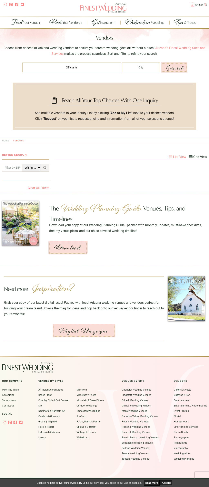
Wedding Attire (182, 453)
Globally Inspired (47, 421)
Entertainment (182, 400)
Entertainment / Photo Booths (190, 405)
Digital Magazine (83, 331)
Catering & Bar (182, 394)
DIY (40, 405)
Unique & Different (86, 426)
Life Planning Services (186, 426)
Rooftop (81, 416)
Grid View (198, 156)
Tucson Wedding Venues (135, 458)
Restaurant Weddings (88, 410)
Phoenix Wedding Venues (136, 426)
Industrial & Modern (49, 432)
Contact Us (8, 405)
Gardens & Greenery (49, 416)
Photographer (181, 437)
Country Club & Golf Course (53, 400)
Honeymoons (181, 421)
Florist (177, 416)
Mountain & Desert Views (90, 400)
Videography (181, 448)
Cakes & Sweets (182, 389)
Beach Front (45, 394)
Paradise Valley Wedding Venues (140, 416)
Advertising (8, 394)
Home (5, 141)
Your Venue (25, 22)
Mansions (82, 389)
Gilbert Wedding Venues (135, 400)
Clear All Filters (38, 188)
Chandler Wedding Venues (136, 389)
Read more (151, 483)
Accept (166, 482)
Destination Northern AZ (51, 410)
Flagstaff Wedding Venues (136, 394)
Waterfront (82, 437)
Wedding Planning (184, 458)
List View (177, 156)
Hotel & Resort (46, 426)
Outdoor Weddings (87, 405)
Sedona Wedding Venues (135, 448)
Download (67, 248)
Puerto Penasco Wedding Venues (140, 437)
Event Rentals (181, 410)
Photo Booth (181, 432)
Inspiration (102, 22)
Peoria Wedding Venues (135, 421)
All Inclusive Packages (50, 389)
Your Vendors (65, 22)
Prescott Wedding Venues (136, 432)
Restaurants (180, 442)
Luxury (42, 437)
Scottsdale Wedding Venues (137, 442)
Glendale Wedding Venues (136, 405)
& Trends (185, 22)
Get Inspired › (97, 254)
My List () (201, 4)
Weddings (145, 22)
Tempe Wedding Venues (135, 453)
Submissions (9, 400)
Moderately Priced (86, 394)
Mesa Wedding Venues (134, 410)
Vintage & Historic (86, 432)
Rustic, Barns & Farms (88, 421)
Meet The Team (10, 389)
